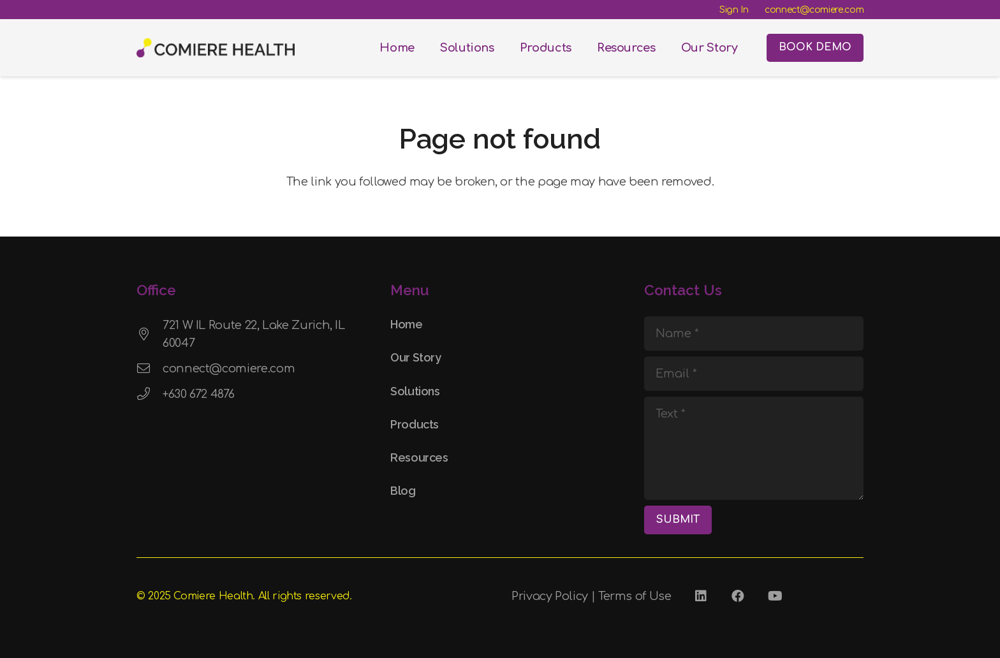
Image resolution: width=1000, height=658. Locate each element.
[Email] (754, 373)
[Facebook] (738, 596)
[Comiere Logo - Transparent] (215, 47)
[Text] (754, 448)
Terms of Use (635, 596)
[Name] (754, 333)
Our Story (415, 357)
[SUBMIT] (678, 520)
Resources (419, 457)
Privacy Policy (549, 596)
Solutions (415, 391)
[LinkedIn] (701, 596)
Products (414, 424)
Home (406, 324)
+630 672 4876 (198, 394)
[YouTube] (775, 596)
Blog (403, 490)
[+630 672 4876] (149, 394)
